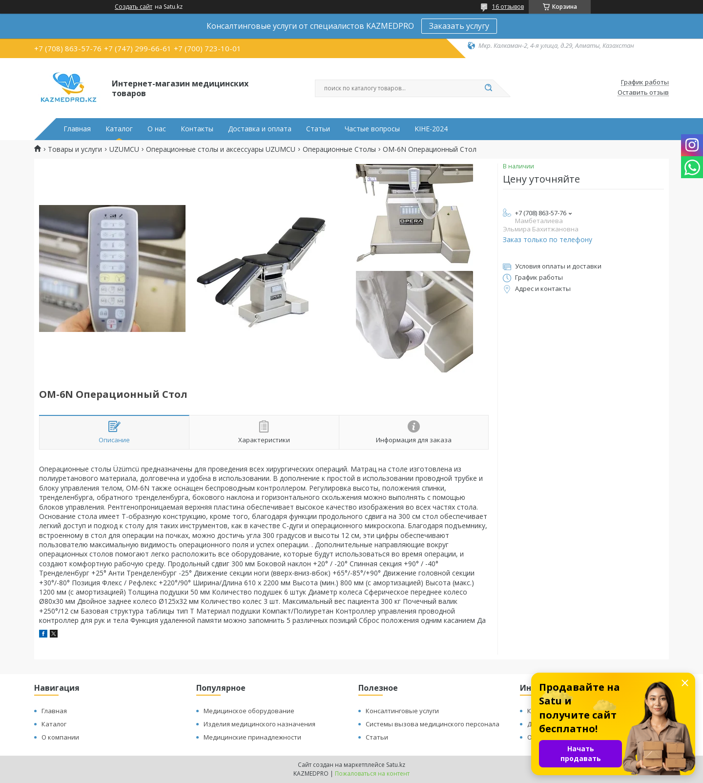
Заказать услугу (459, 26)
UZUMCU (124, 149)
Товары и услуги (75, 149)
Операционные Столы (339, 149)
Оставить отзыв (643, 92)
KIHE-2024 (431, 128)
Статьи (318, 128)
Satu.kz (395, 765)
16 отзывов (508, 6)
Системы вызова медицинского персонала (432, 724)
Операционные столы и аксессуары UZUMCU (220, 149)
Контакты (197, 128)
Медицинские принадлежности (252, 737)
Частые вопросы (372, 128)
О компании (60, 737)
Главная (77, 128)
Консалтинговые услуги (402, 710)
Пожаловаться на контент (372, 773)
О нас (156, 128)
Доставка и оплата (259, 128)
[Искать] (488, 88)
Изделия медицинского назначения (259, 724)
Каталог (119, 128)
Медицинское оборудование (249, 710)
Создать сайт (133, 6)
